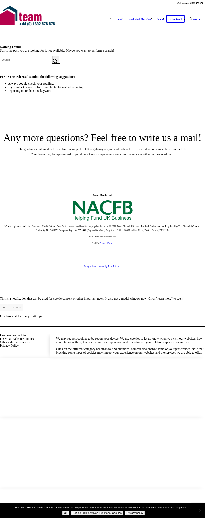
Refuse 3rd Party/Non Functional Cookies (97, 512)
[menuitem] (119, 19)
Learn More (15, 307)
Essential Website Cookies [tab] (17, 338)
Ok (65, 512)
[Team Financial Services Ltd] (29, 19)
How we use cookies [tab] (13, 335)
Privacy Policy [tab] (9, 345)
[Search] (196, 19)
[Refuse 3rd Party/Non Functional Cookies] (200, 510)
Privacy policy (135, 512)
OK (3, 307)
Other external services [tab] (14, 342)
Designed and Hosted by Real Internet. (102, 266)
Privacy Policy (106, 243)
